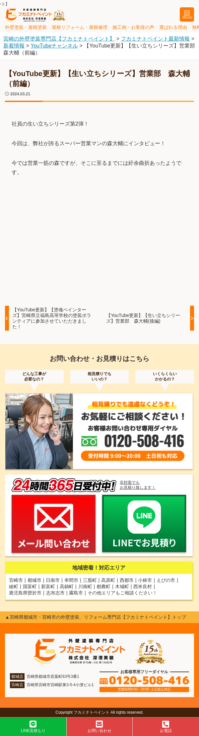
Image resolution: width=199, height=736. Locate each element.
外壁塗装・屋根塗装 (26, 27)
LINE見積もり (33, 726)
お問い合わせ (99, 726)
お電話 (166, 726)
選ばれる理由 (173, 27)
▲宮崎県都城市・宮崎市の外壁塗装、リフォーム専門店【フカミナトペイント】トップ (95, 617)
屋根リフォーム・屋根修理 (79, 27)
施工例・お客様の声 (133, 27)
